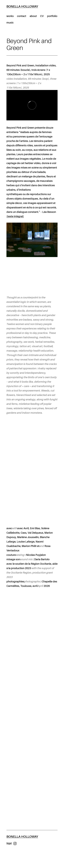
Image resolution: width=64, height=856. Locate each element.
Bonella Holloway (22, 6)
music (10, 23)
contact (21, 16)
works (10, 16)
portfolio (52, 16)
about (33, 16)
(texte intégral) (15, 216)
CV (42, 16)
